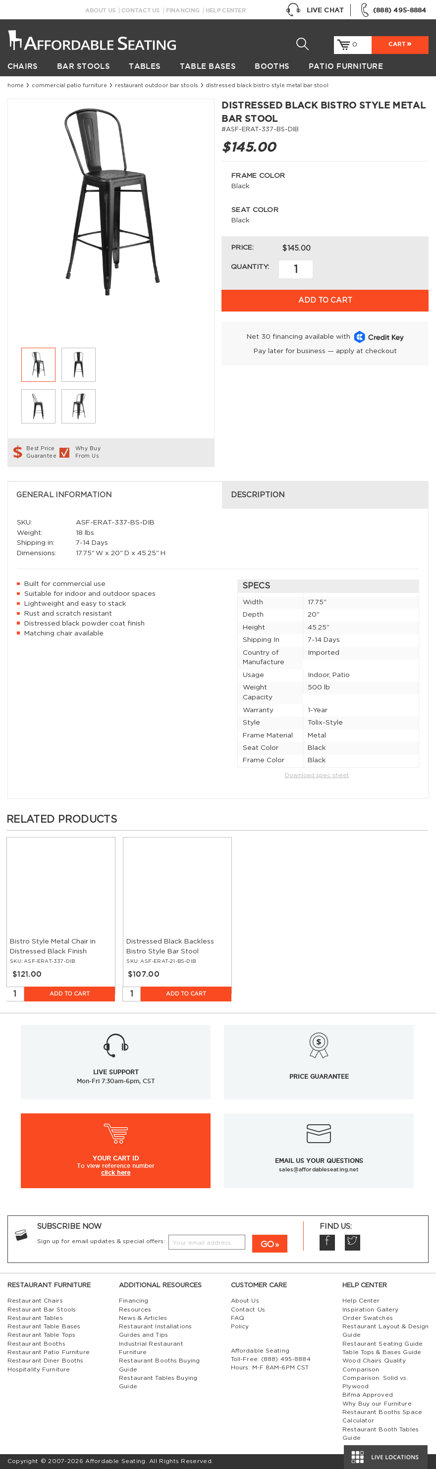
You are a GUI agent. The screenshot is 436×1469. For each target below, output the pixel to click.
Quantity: (250, 266)
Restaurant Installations (155, 1326)
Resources (135, 1309)
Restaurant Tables (35, 1318)
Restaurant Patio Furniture (48, 1352)
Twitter (352, 1242)
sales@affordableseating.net (319, 1169)
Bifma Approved (367, 1395)
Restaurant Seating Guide (382, 1344)
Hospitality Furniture (38, 1369)
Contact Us (140, 10)
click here (115, 1172)
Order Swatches (367, 1318)
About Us (100, 10)
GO (267, 1244)
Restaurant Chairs (35, 1301)
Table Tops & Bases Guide (381, 1352)
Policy (240, 1326)
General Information (63, 495)
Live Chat (314, 10)
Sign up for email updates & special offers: (101, 1241)
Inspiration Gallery (370, 1309)
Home (15, 85)
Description (257, 495)
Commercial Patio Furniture (69, 85)
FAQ (237, 1318)
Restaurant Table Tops (41, 1335)
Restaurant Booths (36, 1344)
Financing (183, 10)
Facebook (327, 1242)
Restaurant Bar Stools (41, 1309)
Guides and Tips (143, 1335)
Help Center (226, 10)
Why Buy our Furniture (377, 1404)
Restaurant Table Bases (44, 1326)
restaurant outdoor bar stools (156, 85)
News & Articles (143, 1318)
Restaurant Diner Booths (45, 1361)
